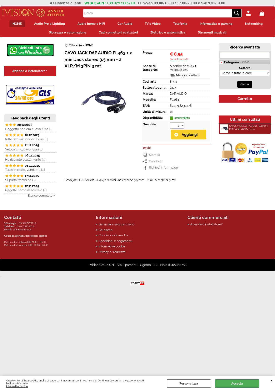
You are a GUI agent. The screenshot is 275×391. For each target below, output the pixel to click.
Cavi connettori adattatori (118, 32)
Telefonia (180, 24)
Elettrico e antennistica (167, 32)
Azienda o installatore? (206, 224)
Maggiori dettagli (188, 75)
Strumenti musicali (212, 32)
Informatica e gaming (216, 24)
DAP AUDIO (178, 94)
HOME (17, 24)
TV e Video (153, 24)
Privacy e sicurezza (112, 252)
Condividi (155, 161)
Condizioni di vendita (113, 235)
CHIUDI (272, 380)
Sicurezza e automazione (67, 32)
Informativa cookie (17, 386)
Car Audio (125, 24)
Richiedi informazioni (164, 167)
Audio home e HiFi (91, 24)
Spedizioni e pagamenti (115, 241)
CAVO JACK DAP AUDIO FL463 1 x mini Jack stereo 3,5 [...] (244, 127)
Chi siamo (105, 230)
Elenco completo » (41, 195)
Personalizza (188, 383)
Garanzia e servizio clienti (116, 224)
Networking (254, 24)
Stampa (154, 155)
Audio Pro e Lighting (49, 24)
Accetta (237, 383)
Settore (244, 68)
